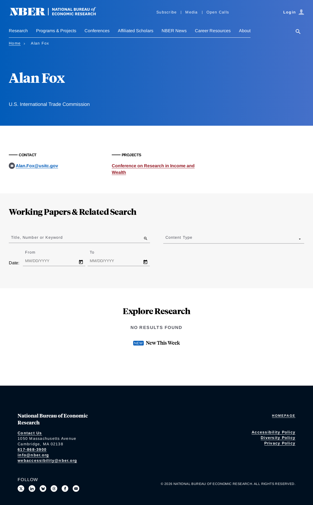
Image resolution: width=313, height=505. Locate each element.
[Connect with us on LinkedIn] (32, 488)
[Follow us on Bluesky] (43, 488)
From (35, 252)
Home (15, 43)
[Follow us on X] (21, 488)
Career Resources (213, 30)
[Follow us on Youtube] (76, 488)
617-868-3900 (32, 449)
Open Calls (217, 12)
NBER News (174, 30)
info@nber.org (33, 455)
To (97, 252)
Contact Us (30, 433)
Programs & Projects (56, 30)
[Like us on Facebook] (65, 488)
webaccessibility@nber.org (47, 460)
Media (191, 12)
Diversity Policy (278, 437)
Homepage (283, 416)
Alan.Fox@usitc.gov (37, 165)
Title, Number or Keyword (37, 237)
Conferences (97, 30)
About (245, 30)
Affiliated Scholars (135, 30)
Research (18, 30)
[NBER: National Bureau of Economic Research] (57, 14)
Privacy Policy (280, 443)
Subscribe (166, 12)
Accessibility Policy (273, 432)
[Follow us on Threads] (54, 488)
